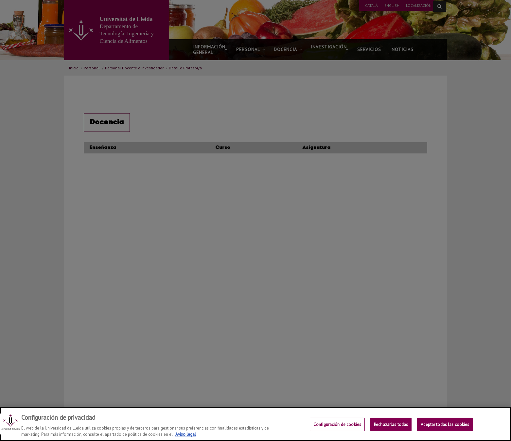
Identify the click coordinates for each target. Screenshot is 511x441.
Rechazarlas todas (391, 424)
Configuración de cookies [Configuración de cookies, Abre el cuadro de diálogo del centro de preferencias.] (337, 424)
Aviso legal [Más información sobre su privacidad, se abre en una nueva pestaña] (185, 434)
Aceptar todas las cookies (445, 424)
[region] (255, 424)
